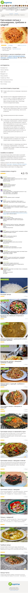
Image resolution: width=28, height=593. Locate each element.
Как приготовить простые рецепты (6, 2)
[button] (26, 2)
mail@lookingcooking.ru (14, 590)
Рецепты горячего (4, 279)
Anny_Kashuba (23, 45)
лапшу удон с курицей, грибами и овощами (17, 164)
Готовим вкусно (14, 584)
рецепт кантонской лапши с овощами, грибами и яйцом (12, 56)
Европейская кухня (17, 48)
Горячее (2, 415)
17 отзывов (10, 45)
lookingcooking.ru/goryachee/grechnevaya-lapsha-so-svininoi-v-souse (15, 213)
